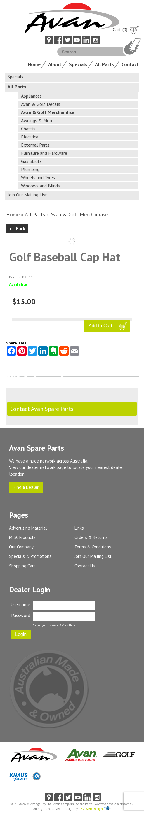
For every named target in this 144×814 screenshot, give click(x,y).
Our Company (21, 547)
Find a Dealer (26, 487)
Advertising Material (28, 528)
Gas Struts (31, 161)
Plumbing (30, 169)
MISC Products (22, 537)
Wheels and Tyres (38, 177)
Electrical (30, 137)
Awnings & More (37, 120)
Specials (78, 64)
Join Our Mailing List (27, 195)
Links (79, 528)
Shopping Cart (22, 566)
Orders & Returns (90, 537)
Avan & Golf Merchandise (47, 112)
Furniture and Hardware (44, 153)
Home (34, 64)
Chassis (28, 128)
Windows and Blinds (40, 186)
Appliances (31, 96)
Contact (130, 64)
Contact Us (84, 566)
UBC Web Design (91, 809)
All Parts (104, 64)
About (54, 64)
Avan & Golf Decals (40, 104)
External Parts (35, 145)
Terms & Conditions (92, 547)
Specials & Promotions (30, 556)
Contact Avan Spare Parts (42, 409)
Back (17, 228)
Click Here (68, 625)
